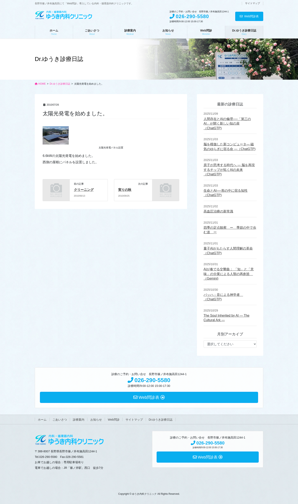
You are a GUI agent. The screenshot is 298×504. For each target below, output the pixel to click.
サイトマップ (252, 3)
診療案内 (78, 419)
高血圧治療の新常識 (218, 211)
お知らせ (96, 419)
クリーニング (84, 189)
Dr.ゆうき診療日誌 (161, 419)
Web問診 (114, 419)
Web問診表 (249, 16)
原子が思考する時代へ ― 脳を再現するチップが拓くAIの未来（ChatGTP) (229, 169)
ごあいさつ (59, 419)
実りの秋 (124, 189)
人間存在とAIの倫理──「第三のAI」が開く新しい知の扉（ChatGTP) (227, 123)
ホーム (42, 419)
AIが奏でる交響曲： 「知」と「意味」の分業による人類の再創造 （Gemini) (229, 273)
